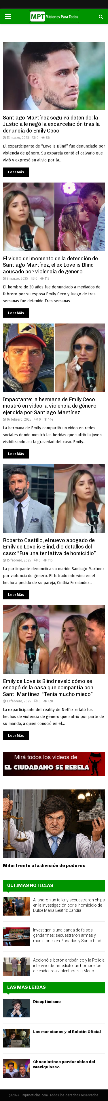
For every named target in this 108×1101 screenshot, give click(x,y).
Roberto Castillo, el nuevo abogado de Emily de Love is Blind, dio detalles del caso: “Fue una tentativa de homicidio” (49, 547)
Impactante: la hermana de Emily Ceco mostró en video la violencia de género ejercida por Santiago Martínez (49, 406)
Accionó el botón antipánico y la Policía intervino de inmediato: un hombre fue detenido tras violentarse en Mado (69, 965)
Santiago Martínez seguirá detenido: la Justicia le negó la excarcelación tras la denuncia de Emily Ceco (51, 124)
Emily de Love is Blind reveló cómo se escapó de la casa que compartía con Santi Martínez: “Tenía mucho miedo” (48, 687)
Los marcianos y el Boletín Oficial (67, 1031)
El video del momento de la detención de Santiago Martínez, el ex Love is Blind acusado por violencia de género (50, 265)
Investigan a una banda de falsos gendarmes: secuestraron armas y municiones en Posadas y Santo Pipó (67, 935)
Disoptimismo (47, 1001)
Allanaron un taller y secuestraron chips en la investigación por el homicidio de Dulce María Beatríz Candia (69, 905)
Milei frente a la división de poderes (44, 865)
